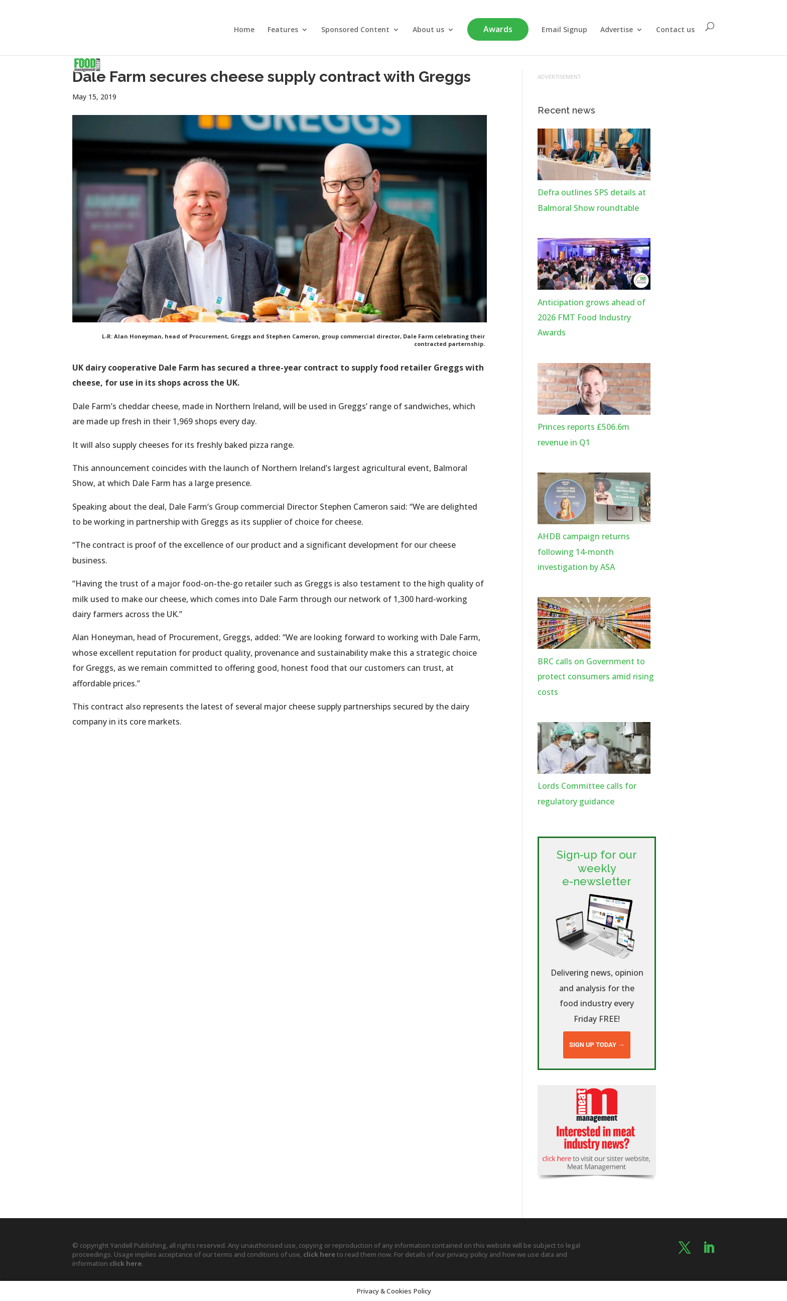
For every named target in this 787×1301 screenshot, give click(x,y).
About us (428, 30)
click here (319, 1254)
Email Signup (564, 30)
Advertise (616, 30)
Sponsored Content (355, 30)
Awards (497, 29)
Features (283, 30)
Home (244, 30)
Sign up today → (596, 1044)
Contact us (675, 30)
